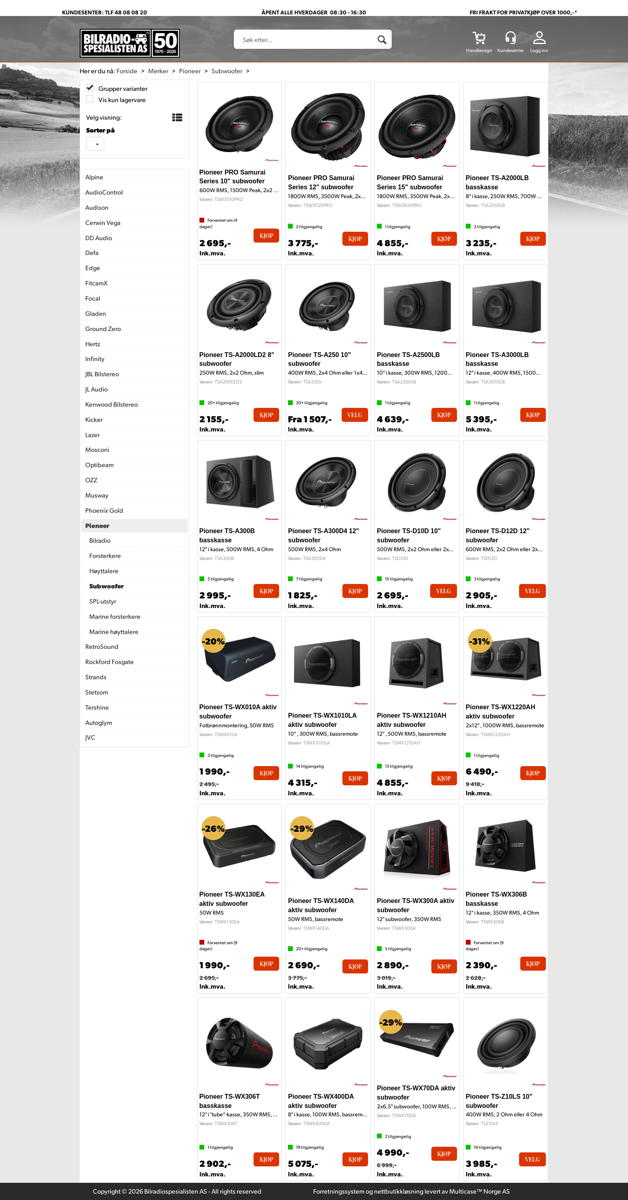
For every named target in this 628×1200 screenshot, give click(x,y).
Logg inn (539, 50)
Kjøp (266, 235)
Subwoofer (226, 70)
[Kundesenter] (510, 37)
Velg (355, 415)
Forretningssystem (338, 1191)
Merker (158, 70)
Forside (127, 70)
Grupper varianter (122, 88)
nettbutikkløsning (398, 1191)
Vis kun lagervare (121, 99)
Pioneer (190, 70)
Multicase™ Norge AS (479, 1191)
